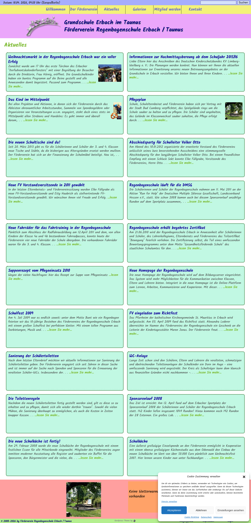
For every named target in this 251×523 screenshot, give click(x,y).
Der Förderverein (83, 10)
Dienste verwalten (169, 501)
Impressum (218, 517)
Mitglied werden (167, 10)
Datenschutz (206, 517)
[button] (244, 477)
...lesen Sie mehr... (35, 120)
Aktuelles (111, 10)
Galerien (139, 10)
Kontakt (195, 10)
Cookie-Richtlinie (192, 517)
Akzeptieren (174, 510)
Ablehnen (201, 510)
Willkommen (55, 10)
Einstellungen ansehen (230, 510)
